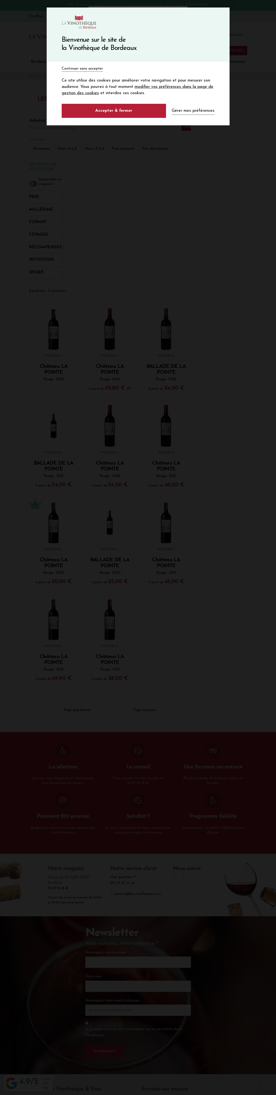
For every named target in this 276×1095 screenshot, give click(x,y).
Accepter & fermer (113, 110)
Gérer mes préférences (193, 110)
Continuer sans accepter (82, 69)
